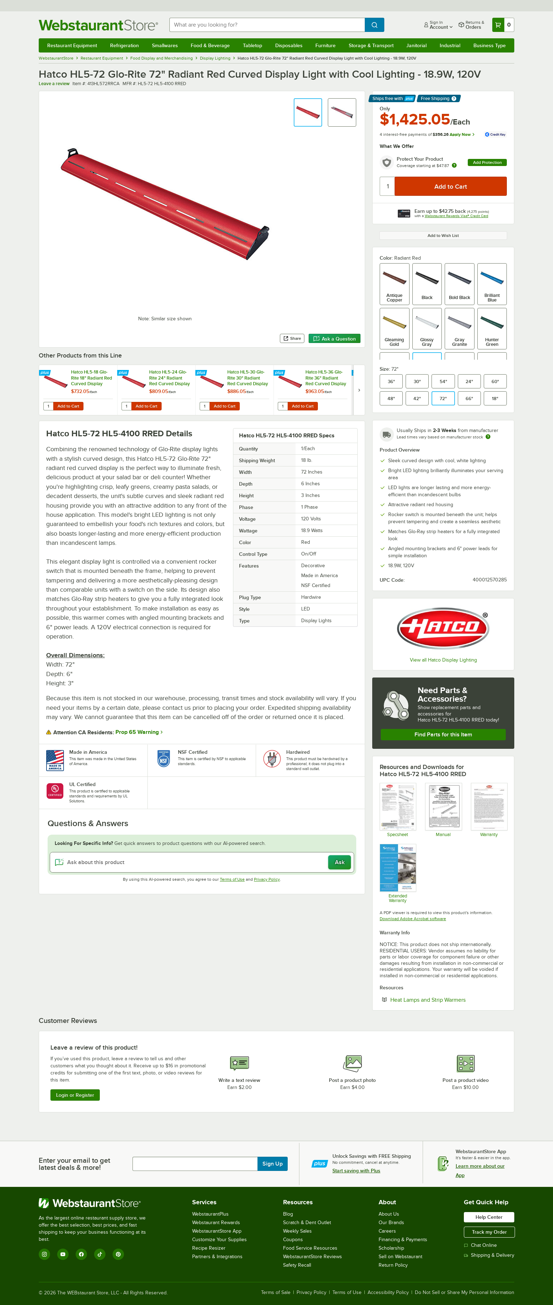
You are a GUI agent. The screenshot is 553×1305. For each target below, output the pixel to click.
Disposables (289, 45)
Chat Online (480, 1245)
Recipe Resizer (209, 1248)
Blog (288, 1214)
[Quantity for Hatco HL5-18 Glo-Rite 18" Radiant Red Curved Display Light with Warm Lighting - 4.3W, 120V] (48, 406)
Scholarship (391, 1248)
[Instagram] (44, 1254)
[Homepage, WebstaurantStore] (98, 25)
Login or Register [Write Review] (75, 1095)
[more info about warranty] (454, 165)
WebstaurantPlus (210, 1214)
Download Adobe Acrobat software (413, 918)
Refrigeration (124, 45)
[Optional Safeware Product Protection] (398, 873)
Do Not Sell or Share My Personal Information (464, 1292)
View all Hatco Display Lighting (443, 660)
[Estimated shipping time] (488, 436)
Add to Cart (68, 406)
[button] (308, 112)
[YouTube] (63, 1254)
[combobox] (267, 25)
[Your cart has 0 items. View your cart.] (503, 25)
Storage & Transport (371, 45)
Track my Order (489, 1232)
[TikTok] (99, 1254)
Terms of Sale (276, 1292)
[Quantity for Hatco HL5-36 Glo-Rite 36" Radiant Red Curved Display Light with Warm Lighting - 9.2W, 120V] (283, 406)
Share (292, 338)
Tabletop (252, 45)
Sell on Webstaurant (400, 1256)
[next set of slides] (359, 390)
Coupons (293, 1239)
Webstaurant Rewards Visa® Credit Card (456, 216)
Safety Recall (297, 1265)
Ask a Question (334, 339)
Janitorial (416, 45)
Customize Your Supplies (219, 1239)
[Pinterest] (118, 1254)
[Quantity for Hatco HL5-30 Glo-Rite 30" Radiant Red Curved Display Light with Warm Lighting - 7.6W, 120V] (205, 406)
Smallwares (165, 45)
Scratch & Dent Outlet (307, 1222)
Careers (387, 1231)
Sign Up (272, 1164)
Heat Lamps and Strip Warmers (448, 999)
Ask (340, 862)
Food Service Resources (310, 1248)
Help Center (489, 1217)
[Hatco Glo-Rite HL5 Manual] (443, 810)
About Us (389, 1214)
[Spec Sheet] (398, 810)
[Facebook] (81, 1254)
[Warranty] (489, 810)
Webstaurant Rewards (216, 1222)
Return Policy (393, 1265)
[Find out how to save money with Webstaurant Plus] (45, 373)
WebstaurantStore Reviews (312, 1256)
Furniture (325, 45)
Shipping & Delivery (489, 1255)
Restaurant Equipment (72, 45)
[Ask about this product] (202, 862)
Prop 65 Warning (137, 732)
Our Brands (391, 1222)
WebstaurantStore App (217, 1231)
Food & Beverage (210, 45)
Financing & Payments (403, 1239)
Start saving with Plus (356, 1170)
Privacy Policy (267, 879)
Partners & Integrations (217, 1256)
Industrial (450, 45)
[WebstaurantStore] (97, 1203)
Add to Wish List (443, 235)
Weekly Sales (297, 1231)
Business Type (489, 45)
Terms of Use (232, 879)
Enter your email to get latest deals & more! (74, 1164)
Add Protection (487, 162)
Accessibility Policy (388, 1292)
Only (385, 108)
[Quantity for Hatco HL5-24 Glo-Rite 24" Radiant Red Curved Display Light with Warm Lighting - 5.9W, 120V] (126, 406)
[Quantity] (388, 186)
